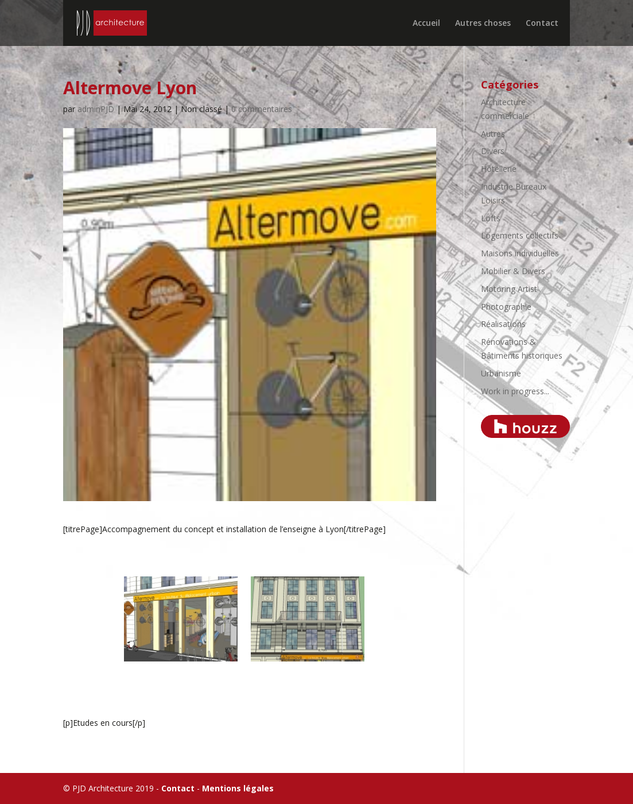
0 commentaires (261, 108)
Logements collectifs (519, 235)
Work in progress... (515, 391)
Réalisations (503, 323)
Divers (492, 150)
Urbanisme (501, 373)
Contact (542, 23)
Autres (493, 133)
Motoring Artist (509, 288)
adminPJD (95, 108)
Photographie (506, 306)
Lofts (490, 218)
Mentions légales (238, 788)
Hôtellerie (499, 168)
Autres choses (483, 23)
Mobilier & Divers (513, 271)
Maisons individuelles (520, 253)
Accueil (426, 23)
